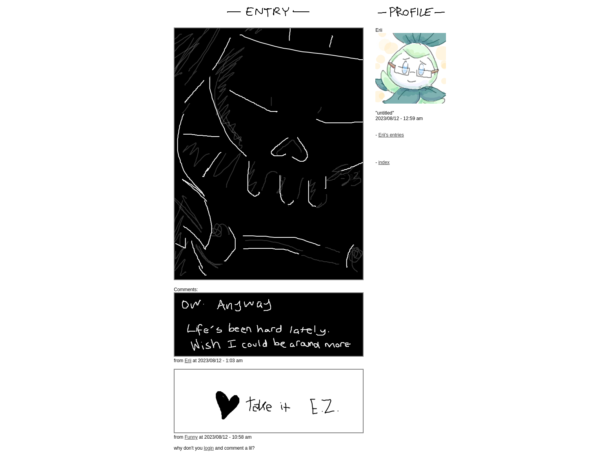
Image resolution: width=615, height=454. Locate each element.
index (384, 162)
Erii (188, 360)
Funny (191, 437)
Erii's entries (391, 135)
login (209, 448)
